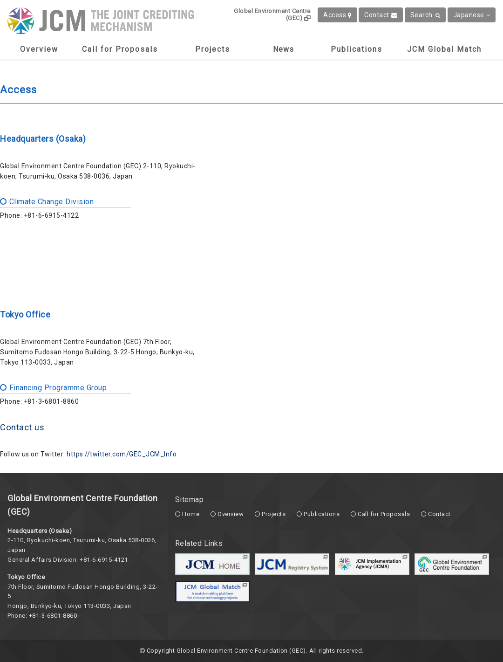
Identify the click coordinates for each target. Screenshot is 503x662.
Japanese (471, 15)
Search (425, 15)
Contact (380, 15)
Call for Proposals (120, 49)
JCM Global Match (444, 49)
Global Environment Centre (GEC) (272, 14)
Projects (212, 49)
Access (337, 15)
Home (190, 513)
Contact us (22, 427)
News (283, 49)
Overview (39, 49)
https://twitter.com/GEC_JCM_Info (122, 454)
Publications (356, 49)
